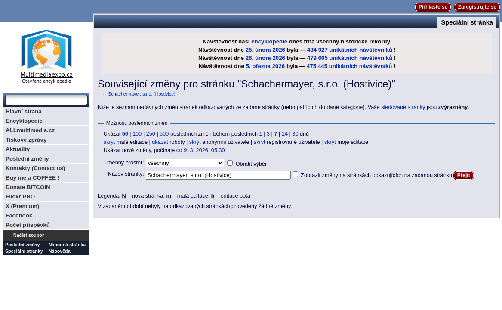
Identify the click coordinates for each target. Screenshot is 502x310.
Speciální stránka (467, 22)
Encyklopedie (24, 121)
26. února (258, 58)
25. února (258, 49)
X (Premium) (23, 206)
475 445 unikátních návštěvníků (349, 66)
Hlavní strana (24, 111)
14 (285, 134)
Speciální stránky (24, 251)
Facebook (19, 215)
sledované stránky (403, 107)
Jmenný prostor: (124, 163)
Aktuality (18, 149)
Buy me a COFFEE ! (32, 177)
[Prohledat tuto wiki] (42, 100)
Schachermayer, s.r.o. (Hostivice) (141, 93)
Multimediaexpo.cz (46, 55)
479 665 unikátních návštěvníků (349, 58)
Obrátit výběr (251, 164)
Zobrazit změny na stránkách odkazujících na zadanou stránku (376, 175)
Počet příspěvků (28, 225)
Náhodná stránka (67, 244)
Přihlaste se (433, 7)
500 (164, 134)
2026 (278, 49)
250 (150, 134)
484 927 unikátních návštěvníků (349, 49)
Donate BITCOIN (28, 187)
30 (295, 134)
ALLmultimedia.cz (30, 130)
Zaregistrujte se (477, 7)
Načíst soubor (28, 235)
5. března (258, 66)
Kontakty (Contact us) (35, 168)
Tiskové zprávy (26, 139)
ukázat (160, 142)
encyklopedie (269, 41)
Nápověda (60, 251)
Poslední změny (27, 158)
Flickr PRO (20, 196)
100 (137, 134)
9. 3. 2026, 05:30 (204, 150)
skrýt (109, 142)
